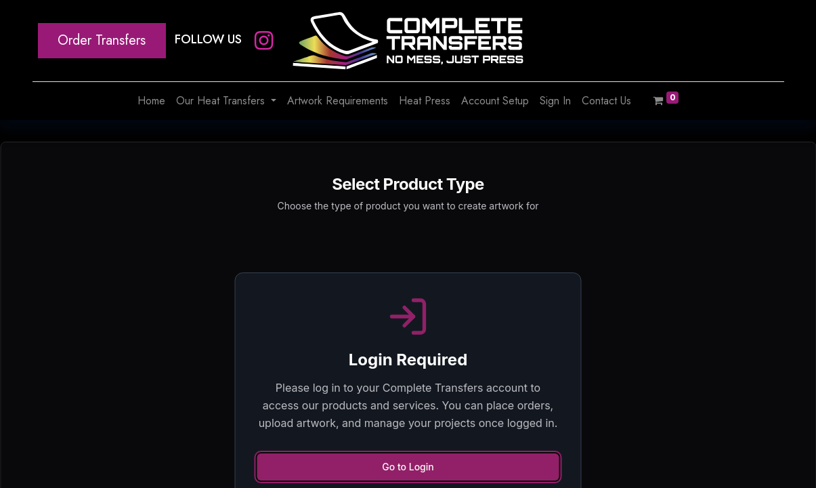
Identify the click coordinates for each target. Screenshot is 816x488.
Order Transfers (102, 40)
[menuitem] (151, 101)
